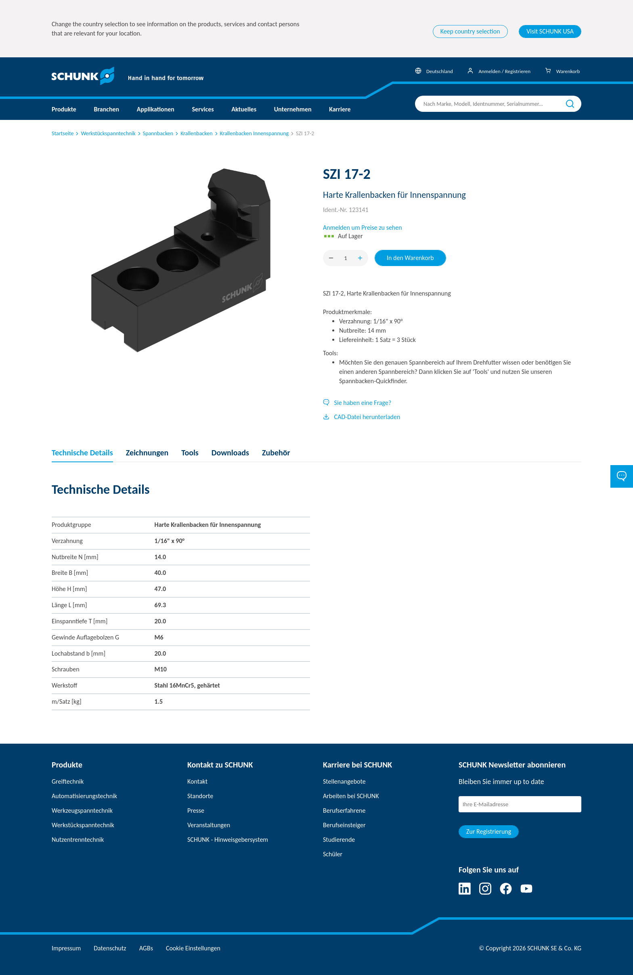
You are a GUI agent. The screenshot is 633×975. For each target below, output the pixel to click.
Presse (195, 810)
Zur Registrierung (488, 831)
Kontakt (197, 781)
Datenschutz (110, 948)
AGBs (146, 948)
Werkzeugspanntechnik (82, 810)
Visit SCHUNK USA (550, 31)
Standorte (200, 796)
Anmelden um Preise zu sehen (362, 227)
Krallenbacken (193, 133)
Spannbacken (154, 133)
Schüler (332, 854)
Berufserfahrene (344, 810)
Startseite (62, 133)
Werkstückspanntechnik (104, 133)
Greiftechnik (68, 781)
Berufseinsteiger (344, 825)
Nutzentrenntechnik (78, 839)
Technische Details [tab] (82, 452)
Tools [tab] (190, 452)
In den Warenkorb (410, 258)
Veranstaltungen (208, 825)
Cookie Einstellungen (193, 948)
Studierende (339, 839)
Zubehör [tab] (276, 452)
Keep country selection (470, 31)
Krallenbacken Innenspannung (251, 133)
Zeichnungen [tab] (147, 452)
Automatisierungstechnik (84, 796)
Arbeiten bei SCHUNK (351, 796)
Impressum (66, 948)
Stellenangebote (344, 781)
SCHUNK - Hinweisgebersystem (227, 839)
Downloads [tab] (230, 452)
